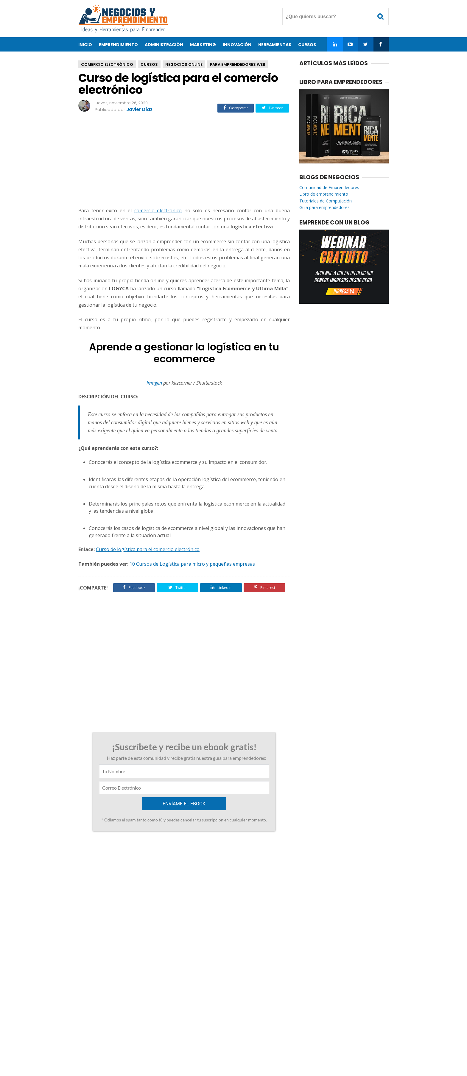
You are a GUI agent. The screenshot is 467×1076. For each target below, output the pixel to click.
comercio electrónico (158, 210)
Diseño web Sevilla (117, 892)
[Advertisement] (184, 160)
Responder (106, 914)
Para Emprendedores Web (237, 64)
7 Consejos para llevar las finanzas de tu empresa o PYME (239, 856)
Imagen (154, 383)
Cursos (149, 64)
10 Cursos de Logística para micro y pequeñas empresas (192, 564)
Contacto (214, 1052)
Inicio (85, 45)
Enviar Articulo (277, 1052)
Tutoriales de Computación (325, 201)
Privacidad (242, 1052)
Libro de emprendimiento (323, 194)
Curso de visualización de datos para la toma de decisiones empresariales (124, 859)
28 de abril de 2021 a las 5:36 (165, 892)
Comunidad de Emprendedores (329, 187)
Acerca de (185, 1052)
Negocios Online (184, 64)
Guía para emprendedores (324, 207)
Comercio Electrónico (107, 64)
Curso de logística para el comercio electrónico (148, 549)
